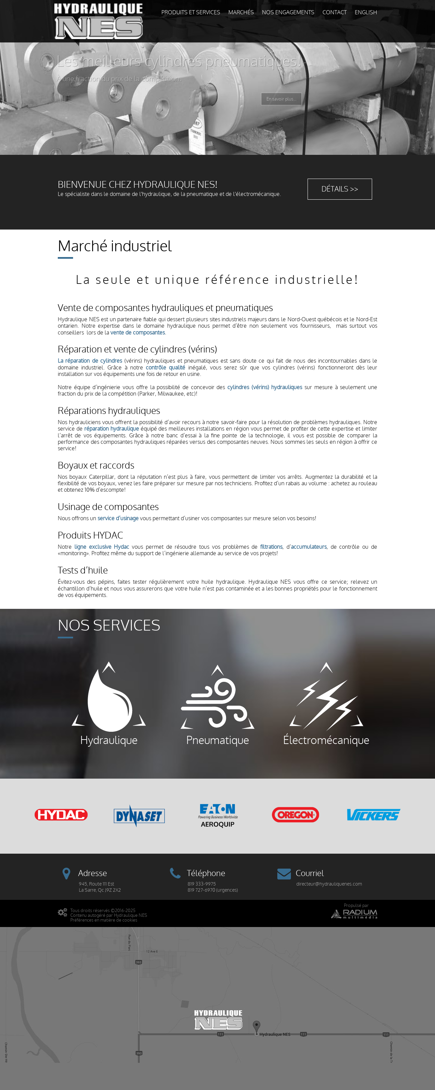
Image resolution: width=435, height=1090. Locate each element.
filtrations (271, 547)
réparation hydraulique (111, 429)
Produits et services (190, 12)
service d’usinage (118, 518)
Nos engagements (288, 12)
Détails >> (339, 189)
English (366, 12)
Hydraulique (109, 703)
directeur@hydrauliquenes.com (329, 884)
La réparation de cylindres (90, 361)
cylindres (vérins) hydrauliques (264, 387)
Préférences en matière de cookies (103, 920)
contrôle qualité (165, 367)
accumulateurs (309, 547)
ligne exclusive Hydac (101, 547)
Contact (335, 12)
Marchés (241, 12)
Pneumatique (217, 703)
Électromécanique (326, 703)
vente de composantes (137, 333)
